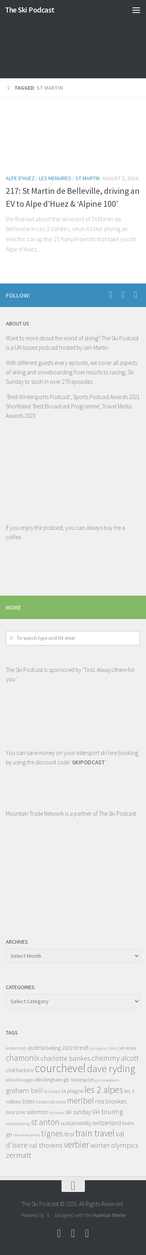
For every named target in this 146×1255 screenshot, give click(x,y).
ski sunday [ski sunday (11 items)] (78, 1112)
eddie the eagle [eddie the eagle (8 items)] (19, 1080)
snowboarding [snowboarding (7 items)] (18, 1123)
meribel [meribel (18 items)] (80, 1100)
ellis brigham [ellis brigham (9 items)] (48, 1079)
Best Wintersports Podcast (38, 397)
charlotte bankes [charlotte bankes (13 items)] (65, 1058)
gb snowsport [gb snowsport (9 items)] (78, 1079)
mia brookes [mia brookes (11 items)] (111, 1101)
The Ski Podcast (30, 9)
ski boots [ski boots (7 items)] (56, 1112)
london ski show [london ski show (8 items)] (51, 1102)
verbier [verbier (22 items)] (76, 1144)
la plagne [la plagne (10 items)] (72, 1090)
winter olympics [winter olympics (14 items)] (114, 1145)
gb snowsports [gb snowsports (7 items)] (107, 1080)
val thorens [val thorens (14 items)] (46, 1145)
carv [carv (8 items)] (112, 1048)
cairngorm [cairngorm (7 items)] (98, 1048)
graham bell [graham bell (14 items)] (24, 1090)
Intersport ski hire (96, 753)
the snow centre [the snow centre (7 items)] (26, 1135)
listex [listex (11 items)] (28, 1101)
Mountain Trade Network (35, 813)
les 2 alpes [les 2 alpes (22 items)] (103, 1089)
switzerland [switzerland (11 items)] (106, 1123)
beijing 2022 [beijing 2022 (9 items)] (59, 1048)
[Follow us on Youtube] (123, 295)
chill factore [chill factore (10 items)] (19, 1070)
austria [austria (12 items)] (36, 1047)
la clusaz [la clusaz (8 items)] (52, 1091)
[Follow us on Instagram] (135, 295)
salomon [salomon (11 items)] (37, 1112)
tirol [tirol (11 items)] (69, 1134)
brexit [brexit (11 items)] (81, 1047)
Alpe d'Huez (20, 178)
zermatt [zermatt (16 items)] (18, 1155)
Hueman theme (109, 1215)
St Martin (88, 178)
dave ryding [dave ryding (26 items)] (111, 1068)
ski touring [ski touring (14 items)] (107, 1111)
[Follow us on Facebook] (110, 295)
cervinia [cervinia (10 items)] (126, 1047)
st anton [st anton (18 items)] (45, 1122)
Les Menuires (55, 178)
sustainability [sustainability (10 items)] (76, 1123)
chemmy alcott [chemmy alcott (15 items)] (115, 1058)
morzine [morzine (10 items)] (15, 1112)
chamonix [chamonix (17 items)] (22, 1058)
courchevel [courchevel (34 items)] (60, 1068)
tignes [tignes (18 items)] (52, 1133)
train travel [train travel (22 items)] (94, 1133)
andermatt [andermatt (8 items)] (16, 1048)
